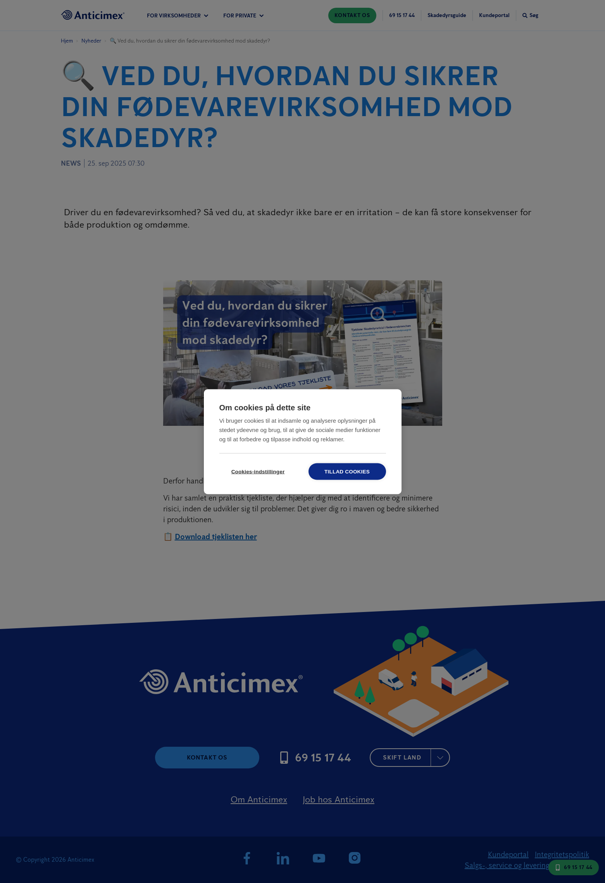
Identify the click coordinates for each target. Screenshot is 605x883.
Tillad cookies (347, 471)
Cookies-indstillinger (258, 471)
